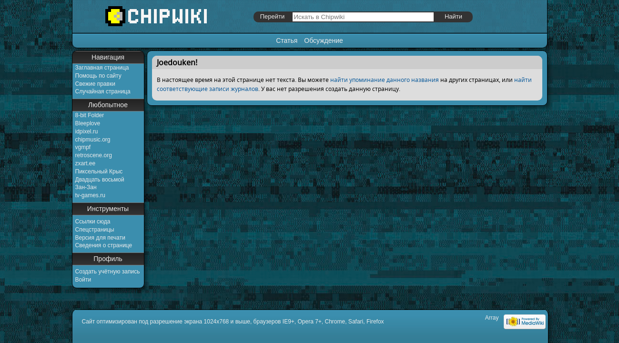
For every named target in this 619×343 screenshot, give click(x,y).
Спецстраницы (94, 229)
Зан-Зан (86, 187)
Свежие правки (95, 84)
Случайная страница (103, 91)
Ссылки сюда (93, 221)
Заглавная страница (102, 67)
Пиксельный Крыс (99, 171)
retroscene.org (93, 155)
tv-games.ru (90, 195)
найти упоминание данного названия (384, 80)
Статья (286, 40)
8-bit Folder (89, 115)
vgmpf (83, 147)
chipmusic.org (93, 139)
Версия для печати (100, 237)
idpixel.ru (86, 131)
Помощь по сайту (98, 75)
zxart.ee (85, 163)
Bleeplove (88, 123)
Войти (83, 279)
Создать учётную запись (107, 271)
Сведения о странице (103, 245)
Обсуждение (323, 40)
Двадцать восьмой (99, 179)
